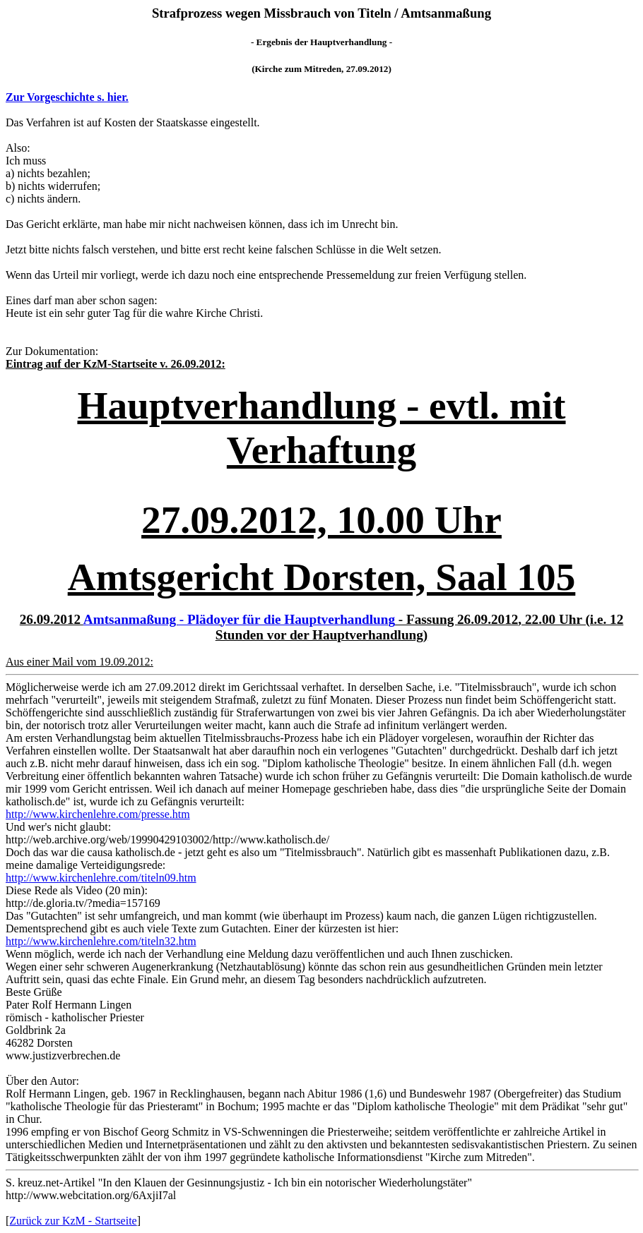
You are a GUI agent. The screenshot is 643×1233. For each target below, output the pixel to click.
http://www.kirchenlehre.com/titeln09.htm (101, 878)
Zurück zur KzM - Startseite (72, 1221)
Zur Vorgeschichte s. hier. (67, 97)
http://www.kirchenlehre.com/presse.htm (98, 814)
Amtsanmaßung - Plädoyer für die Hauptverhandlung (239, 619)
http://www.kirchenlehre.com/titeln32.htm (101, 941)
